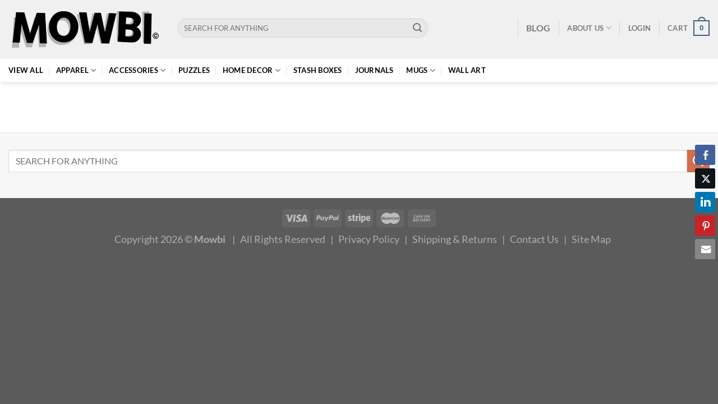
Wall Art (467, 70)
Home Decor (251, 70)
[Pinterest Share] (705, 225)
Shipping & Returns (454, 239)
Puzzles (194, 70)
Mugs (420, 70)
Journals (374, 70)
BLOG (538, 27)
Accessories (137, 70)
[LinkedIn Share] (705, 202)
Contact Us (534, 239)
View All (25, 70)
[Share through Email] (705, 249)
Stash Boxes (317, 70)
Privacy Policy (368, 239)
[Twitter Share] (705, 178)
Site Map (591, 239)
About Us (589, 27)
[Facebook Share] (705, 155)
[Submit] (417, 28)
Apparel (76, 70)
